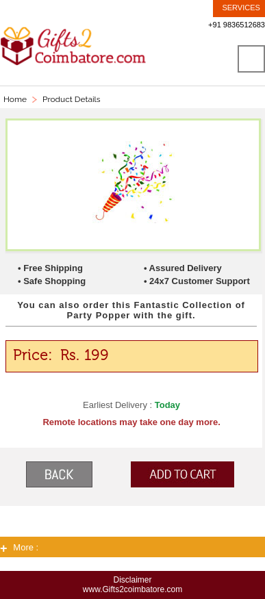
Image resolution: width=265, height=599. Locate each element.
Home (15, 99)
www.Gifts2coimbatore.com (132, 589)
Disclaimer (132, 580)
